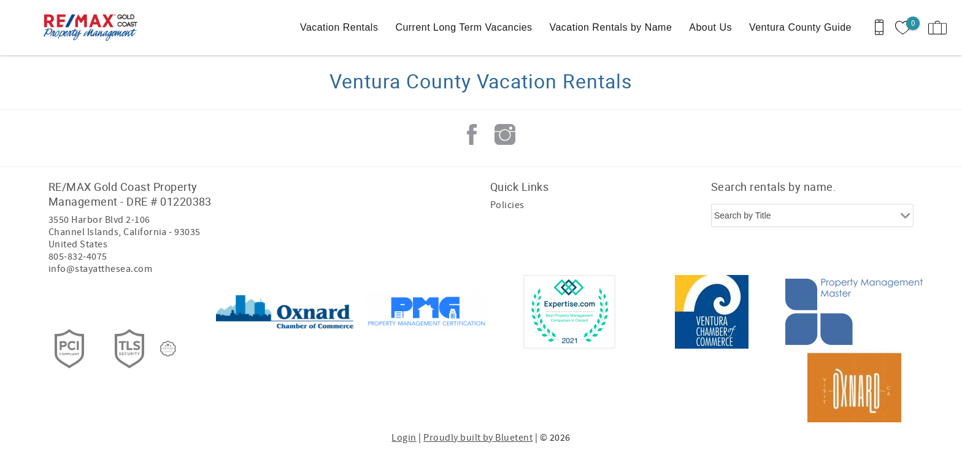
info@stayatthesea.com (100, 269)
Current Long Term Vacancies (463, 27)
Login (403, 438)
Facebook (472, 134)
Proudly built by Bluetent (478, 438)
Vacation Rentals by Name (611, 27)
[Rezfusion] (168, 348)
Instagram (505, 134)
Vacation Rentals (339, 27)
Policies (507, 205)
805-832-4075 (77, 256)
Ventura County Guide (800, 27)
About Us (710, 27)
